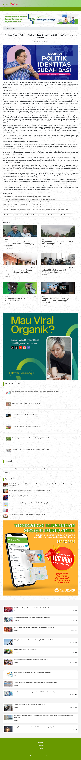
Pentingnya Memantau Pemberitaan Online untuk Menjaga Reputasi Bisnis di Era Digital (35, 682)
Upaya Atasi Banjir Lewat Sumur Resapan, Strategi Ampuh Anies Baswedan (22, 204)
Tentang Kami (40, 745)
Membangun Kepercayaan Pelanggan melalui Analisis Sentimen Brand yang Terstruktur (31, 503)
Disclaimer (40, 748)
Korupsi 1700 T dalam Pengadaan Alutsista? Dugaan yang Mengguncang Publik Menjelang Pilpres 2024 (29, 199)
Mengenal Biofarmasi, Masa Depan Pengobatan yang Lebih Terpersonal (32, 617)
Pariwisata (20, 468)
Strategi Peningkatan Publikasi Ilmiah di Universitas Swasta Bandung (31, 659)
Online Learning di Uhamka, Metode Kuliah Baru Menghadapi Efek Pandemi (30, 449)
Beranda (40, 742)
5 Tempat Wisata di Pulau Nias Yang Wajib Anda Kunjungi (26, 414)
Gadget (43, 296)
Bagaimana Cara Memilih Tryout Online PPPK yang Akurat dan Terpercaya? (32, 672)
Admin (47, 41)
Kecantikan (27, 468)
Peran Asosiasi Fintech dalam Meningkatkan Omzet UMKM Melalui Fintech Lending (34, 692)
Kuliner (33, 468)
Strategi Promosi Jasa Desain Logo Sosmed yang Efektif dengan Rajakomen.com (29, 490)
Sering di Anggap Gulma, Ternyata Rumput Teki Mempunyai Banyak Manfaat (31, 438)
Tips (43, 239)
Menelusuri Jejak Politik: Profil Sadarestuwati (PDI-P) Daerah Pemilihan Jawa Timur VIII (30, 509)
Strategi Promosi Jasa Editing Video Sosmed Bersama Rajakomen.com (26, 495)
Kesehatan (55, 468)
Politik (39, 468)
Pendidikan (44, 267)
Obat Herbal (13, 468)
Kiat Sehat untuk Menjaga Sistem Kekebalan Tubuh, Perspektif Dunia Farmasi (33, 607)
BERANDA (7, 28)
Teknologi (6, 296)
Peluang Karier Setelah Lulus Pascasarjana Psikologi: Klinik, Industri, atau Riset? (33, 640)
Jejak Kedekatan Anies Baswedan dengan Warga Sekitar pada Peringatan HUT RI (34, 627)
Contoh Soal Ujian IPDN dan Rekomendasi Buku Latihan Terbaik (29, 704)
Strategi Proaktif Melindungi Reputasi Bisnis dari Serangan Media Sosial (27, 514)
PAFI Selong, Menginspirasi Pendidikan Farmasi (25, 649)
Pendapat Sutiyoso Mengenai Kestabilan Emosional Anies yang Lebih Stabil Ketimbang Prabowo (27, 201)
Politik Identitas (18, 215)
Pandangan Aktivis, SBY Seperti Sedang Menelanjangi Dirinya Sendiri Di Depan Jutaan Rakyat (26, 196)
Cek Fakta (41, 215)
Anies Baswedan (8, 215)
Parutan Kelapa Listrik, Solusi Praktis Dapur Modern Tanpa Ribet (19, 300)
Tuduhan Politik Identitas (31, 215)
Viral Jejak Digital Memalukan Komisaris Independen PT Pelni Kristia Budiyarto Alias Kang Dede (35, 391)
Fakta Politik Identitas (66, 215)
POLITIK (13, 28)
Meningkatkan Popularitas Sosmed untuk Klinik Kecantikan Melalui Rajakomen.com (18, 272)
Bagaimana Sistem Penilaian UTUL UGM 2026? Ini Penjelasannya (57, 243)
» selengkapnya (7, 248)
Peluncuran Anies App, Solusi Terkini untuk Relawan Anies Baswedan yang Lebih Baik (19, 244)
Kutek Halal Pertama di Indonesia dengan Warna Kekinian (26, 403)
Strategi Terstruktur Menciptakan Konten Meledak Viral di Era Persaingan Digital (34, 727)
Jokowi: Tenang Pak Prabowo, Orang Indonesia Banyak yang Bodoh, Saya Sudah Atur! (24, 207)
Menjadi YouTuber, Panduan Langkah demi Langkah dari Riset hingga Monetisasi (56, 301)
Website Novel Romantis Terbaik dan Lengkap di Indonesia (26, 426)
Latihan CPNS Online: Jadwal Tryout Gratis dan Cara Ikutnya (56, 271)
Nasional (6, 239)
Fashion (6, 468)
